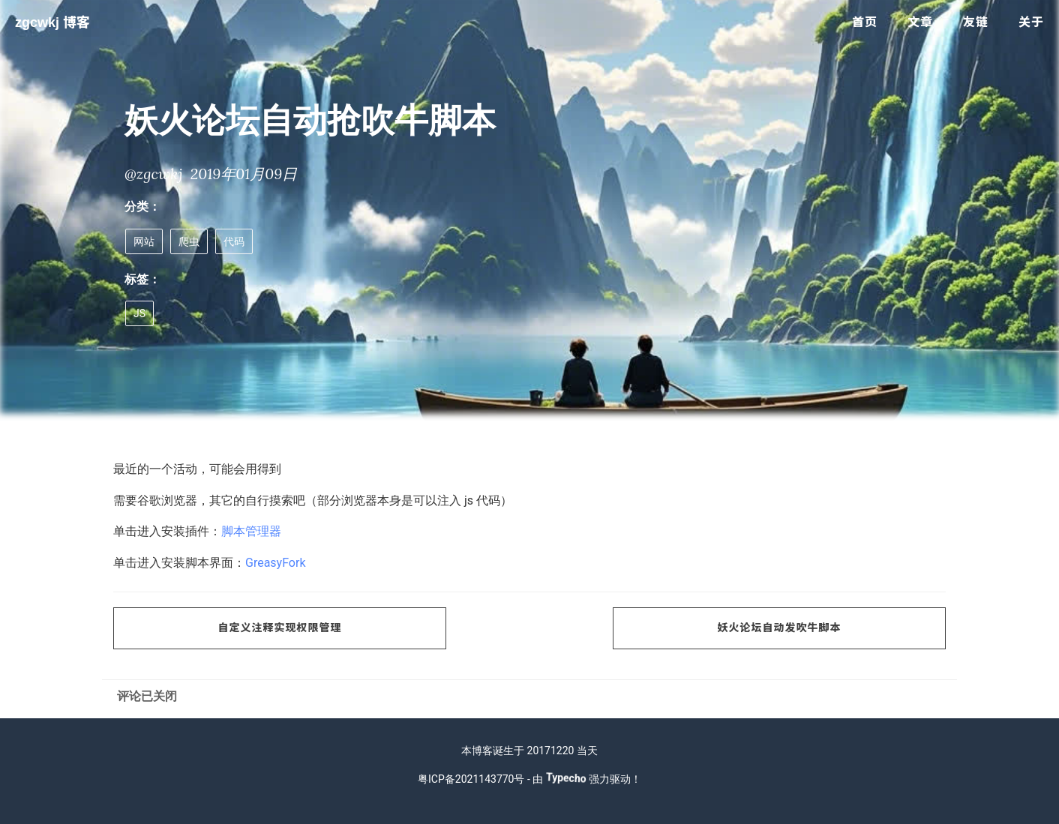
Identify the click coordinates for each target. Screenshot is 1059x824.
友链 (975, 22)
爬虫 (189, 241)
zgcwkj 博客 (52, 22)
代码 (234, 241)
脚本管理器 (251, 531)
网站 (144, 241)
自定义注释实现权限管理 (280, 628)
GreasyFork (275, 563)
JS (140, 313)
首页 (865, 22)
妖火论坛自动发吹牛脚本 (780, 628)
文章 (920, 22)
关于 (1031, 22)
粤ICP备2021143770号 (471, 779)
